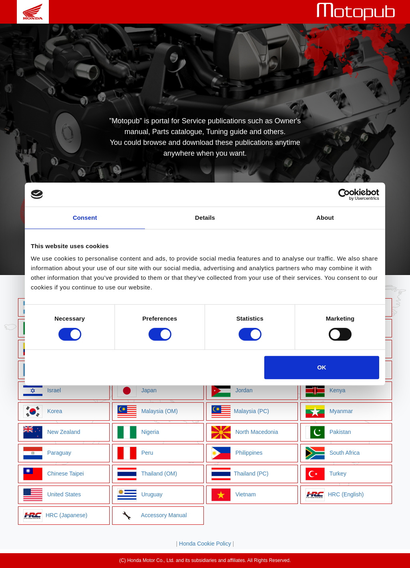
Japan (137, 390)
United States (52, 494)
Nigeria (138, 432)
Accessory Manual (152, 515)
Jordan (232, 390)
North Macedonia (244, 432)
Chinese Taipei (53, 474)
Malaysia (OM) (147, 411)
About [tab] (325, 217)
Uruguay (140, 494)
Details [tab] (205, 217)
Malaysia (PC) (240, 411)
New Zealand (51, 432)
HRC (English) (334, 494)
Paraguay (47, 453)
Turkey (325, 474)
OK (321, 367)
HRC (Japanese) (55, 515)
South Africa (332, 453)
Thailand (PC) (239, 474)
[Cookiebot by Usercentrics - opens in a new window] (344, 195)
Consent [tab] (85, 217)
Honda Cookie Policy (205, 543)
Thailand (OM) (147, 474)
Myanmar (329, 411)
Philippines (237, 453)
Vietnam (233, 494)
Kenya (325, 390)
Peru (135, 453)
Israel (42, 390)
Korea (42, 411)
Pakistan (328, 432)
